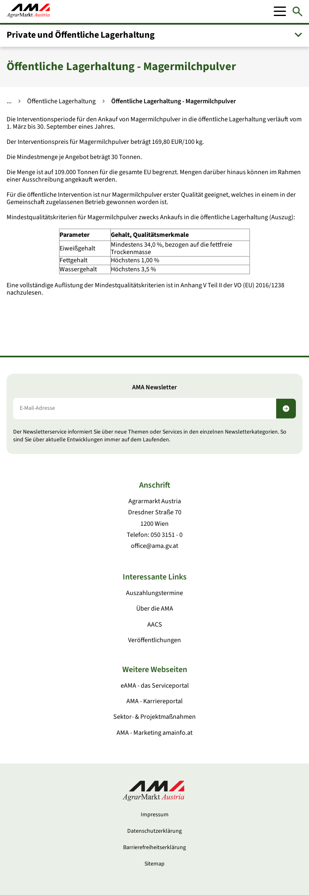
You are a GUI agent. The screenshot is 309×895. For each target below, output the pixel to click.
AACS (154, 624)
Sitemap (154, 864)
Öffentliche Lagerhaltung (61, 101)
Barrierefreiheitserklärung (154, 847)
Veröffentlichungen (154, 640)
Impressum (155, 815)
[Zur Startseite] (28, 11)
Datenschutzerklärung (154, 831)
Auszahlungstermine (154, 592)
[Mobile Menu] (280, 11)
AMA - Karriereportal (154, 701)
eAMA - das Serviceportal (155, 685)
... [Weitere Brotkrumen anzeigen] (9, 101)
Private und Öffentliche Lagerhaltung (81, 35)
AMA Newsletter (154, 387)
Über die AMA (154, 608)
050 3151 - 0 (167, 534)
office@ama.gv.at (154, 545)
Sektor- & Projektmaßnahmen (154, 716)
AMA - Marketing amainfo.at (154, 732)
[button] (154, 35)
